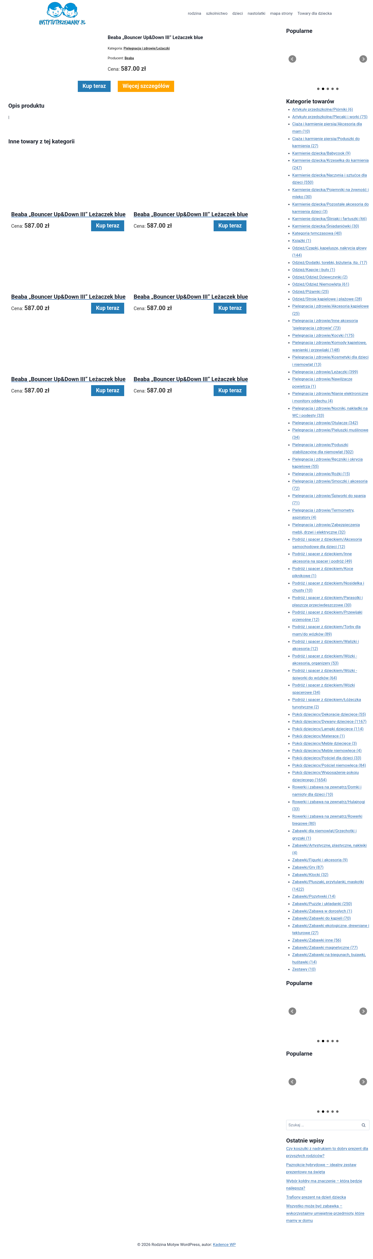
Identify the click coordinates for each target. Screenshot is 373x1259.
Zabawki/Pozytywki (314, 896)
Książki (301, 240)
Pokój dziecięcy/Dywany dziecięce (329, 721)
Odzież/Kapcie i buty (313, 269)
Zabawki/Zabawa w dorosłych (322, 911)
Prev (292, 59)
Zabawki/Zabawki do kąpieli (321, 918)
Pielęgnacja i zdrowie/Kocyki (323, 335)
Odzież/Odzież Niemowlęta (320, 284)
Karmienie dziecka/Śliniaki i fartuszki (329, 218)
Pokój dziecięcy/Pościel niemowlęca (329, 765)
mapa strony (281, 13)
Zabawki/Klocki (310, 874)
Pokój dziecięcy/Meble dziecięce (324, 743)
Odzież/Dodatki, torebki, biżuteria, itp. (329, 262)
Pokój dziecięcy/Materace (318, 736)
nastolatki (256, 13)
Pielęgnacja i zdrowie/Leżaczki (325, 371)
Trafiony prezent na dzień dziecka (316, 1197)
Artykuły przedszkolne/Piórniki (322, 109)
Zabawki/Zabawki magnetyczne (325, 947)
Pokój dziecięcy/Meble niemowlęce (327, 750)
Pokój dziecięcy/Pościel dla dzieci (326, 757)
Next (363, 59)
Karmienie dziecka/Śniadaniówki (325, 226)
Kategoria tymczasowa (317, 233)
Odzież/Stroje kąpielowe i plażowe (327, 299)
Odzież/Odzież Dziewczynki (320, 277)
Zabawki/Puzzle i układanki (322, 903)
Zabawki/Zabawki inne (316, 940)
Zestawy (304, 969)
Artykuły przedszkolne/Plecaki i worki (330, 116)
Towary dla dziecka (314, 13)
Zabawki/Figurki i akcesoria (320, 859)
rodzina (194, 13)
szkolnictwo (216, 13)
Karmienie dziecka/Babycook (321, 153)
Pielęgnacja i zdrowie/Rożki (321, 473)
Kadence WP (224, 1244)
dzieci (237, 13)
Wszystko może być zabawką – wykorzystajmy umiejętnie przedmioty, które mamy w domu (325, 1213)
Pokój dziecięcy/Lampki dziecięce (328, 728)
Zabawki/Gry (308, 867)
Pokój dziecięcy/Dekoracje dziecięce (329, 714)
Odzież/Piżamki (310, 291)
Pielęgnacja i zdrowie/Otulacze (325, 422)
